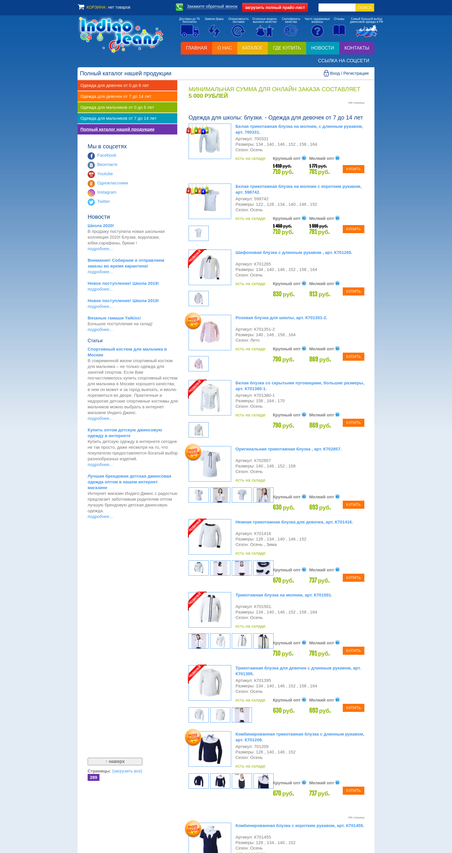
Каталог (252, 48)
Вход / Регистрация (349, 73)
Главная (196, 48)
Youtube (105, 173)
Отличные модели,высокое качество (264, 20)
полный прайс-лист (275, 7)
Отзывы (339, 18)
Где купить (287, 48)
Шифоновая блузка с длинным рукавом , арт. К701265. (294, 252)
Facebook (106, 155)
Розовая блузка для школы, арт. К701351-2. (281, 317)
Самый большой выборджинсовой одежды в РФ (366, 20)
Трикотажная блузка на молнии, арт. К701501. (284, 594)
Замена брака (214, 18)
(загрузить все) (127, 770)
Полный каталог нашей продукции (117, 129)
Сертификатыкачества (291, 20)
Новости (322, 48)
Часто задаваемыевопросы (317, 20)
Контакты (356, 48)
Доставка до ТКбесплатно (189, 20)
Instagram (106, 192)
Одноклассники (112, 182)
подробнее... (100, 248)
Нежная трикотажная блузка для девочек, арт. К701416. (294, 521)
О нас (224, 48)
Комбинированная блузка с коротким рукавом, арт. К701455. (300, 825)
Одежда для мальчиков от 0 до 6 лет (117, 107)
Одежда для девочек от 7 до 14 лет (115, 96)
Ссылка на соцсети (343, 60)
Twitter (103, 201)
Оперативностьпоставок (238, 20)
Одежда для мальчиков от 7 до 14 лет (118, 118)
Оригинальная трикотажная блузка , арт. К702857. (289, 448)
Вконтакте (107, 164)
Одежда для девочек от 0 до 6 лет (114, 85)
